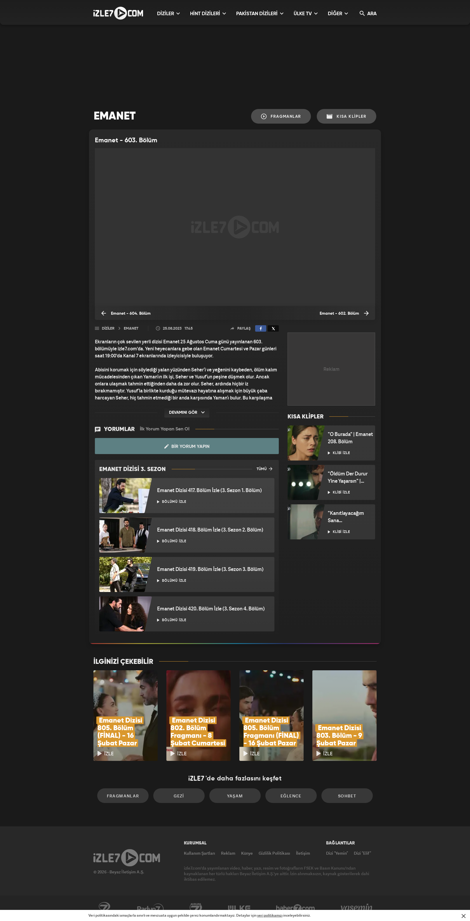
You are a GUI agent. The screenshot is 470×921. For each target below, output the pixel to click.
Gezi (179, 796)
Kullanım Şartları (199, 853)
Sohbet (347, 796)
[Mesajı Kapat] (464, 916)
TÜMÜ (264, 468)
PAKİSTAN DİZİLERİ (259, 13)
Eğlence (291, 796)
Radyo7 (150, 908)
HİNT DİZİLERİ (208, 13)
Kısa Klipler (346, 116)
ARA (368, 13)
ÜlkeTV (239, 908)
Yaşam (235, 796)
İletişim (303, 853)
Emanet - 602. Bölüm (344, 313)
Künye (247, 853)
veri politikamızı (270, 915)
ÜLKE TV (306, 13)
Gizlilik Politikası (274, 853)
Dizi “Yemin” (337, 853)
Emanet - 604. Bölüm (126, 313)
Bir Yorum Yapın (187, 446)
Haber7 (295, 908)
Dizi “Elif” (362, 853)
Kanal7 (104, 908)
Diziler (108, 328)
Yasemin (357, 908)
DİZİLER (168, 13)
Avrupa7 (195, 908)
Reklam (228, 853)
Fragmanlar (281, 116)
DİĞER (338, 13)
